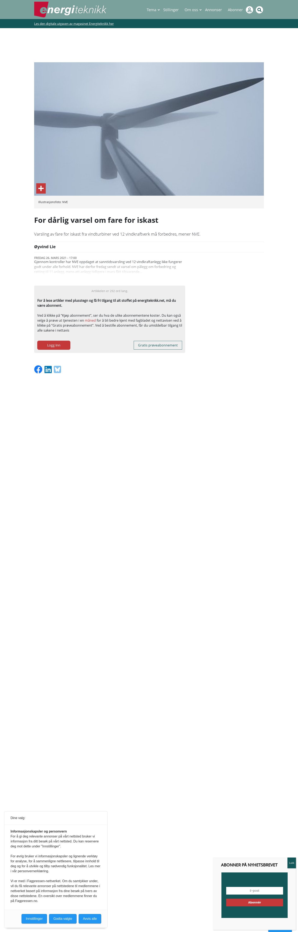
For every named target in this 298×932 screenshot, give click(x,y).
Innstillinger (34, 918)
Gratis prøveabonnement (158, 345)
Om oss (191, 9)
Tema (151, 9)
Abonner (235, 9)
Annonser (213, 9)
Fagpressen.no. (26, 901)
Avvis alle (90, 918)
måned (90, 320)
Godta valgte (62, 918)
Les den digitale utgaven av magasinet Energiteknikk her (74, 24)
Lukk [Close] (291, 863)
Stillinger (171, 9)
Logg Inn (53, 345)
